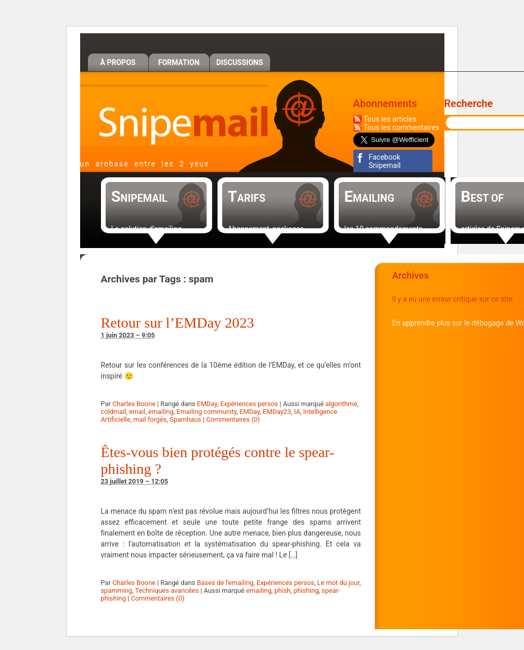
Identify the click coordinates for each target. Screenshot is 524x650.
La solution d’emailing (146, 229)
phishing (305, 590)
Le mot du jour (338, 583)
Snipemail (173, 115)
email (137, 411)
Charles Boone (134, 404)
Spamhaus (185, 419)
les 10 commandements (383, 229)
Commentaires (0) (233, 419)
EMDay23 (277, 411)
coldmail (113, 411)
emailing (161, 411)
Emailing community (206, 411)
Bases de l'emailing (225, 583)
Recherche (468, 104)
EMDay (207, 404)
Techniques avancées (167, 590)
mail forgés (150, 419)
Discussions (239, 62)
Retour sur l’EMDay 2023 (177, 323)
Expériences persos (249, 404)
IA (297, 411)
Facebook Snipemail (385, 161)
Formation (179, 62)
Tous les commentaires (402, 127)
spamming (117, 590)
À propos (118, 62)
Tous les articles (390, 119)
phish (282, 590)
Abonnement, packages (266, 229)
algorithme (341, 404)
